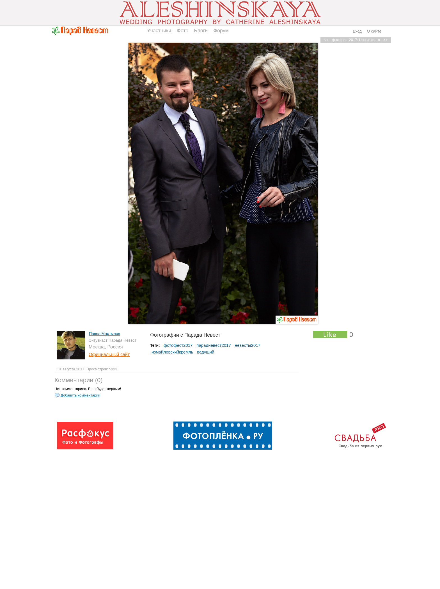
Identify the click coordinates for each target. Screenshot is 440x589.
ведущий (205, 352)
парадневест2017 (213, 345)
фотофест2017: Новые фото (356, 40)
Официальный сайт (109, 354)
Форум (221, 30)
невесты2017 (247, 345)
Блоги (201, 30)
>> (385, 40)
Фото (182, 30)
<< (326, 40)
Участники (159, 30)
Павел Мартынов (104, 333)
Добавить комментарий (80, 395)
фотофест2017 (178, 345)
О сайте (374, 31)
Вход (357, 31)
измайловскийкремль (172, 352)
